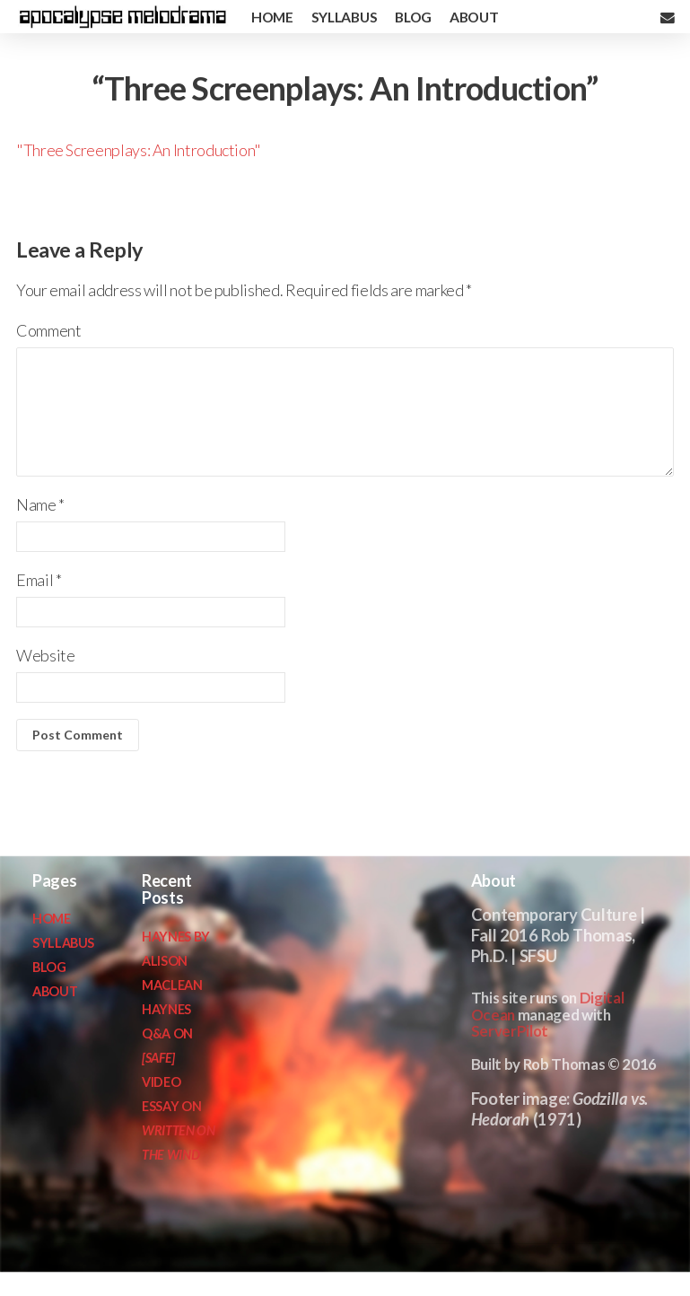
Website (45, 655)
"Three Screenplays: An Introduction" (138, 150)
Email (38, 580)
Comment (48, 330)
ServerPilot (509, 1030)
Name (40, 504)
